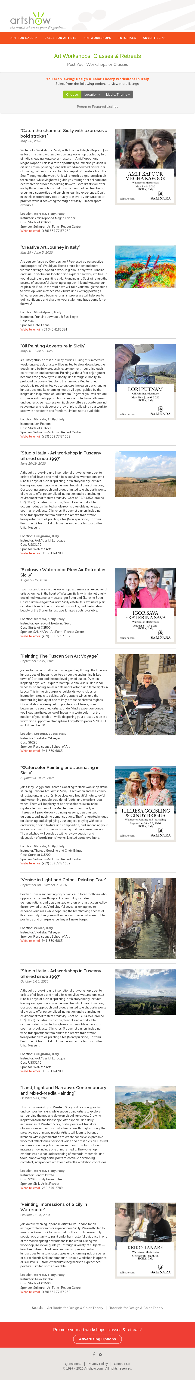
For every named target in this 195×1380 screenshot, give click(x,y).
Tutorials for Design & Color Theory (136, 1308)
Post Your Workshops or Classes (97, 64)
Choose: (72, 94)
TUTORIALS (127, 38)
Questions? (73, 1364)
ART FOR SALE (23, 38)
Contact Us (122, 1364)
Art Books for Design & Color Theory (75, 1308)
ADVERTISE (154, 38)
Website (26, 231)
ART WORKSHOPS (97, 38)
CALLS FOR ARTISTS (60, 38)
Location (92, 94)
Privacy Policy (98, 1364)
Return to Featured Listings (97, 106)
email (36, 231)
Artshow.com (93, 1368)
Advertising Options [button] (97, 1339)
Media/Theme (118, 94)
